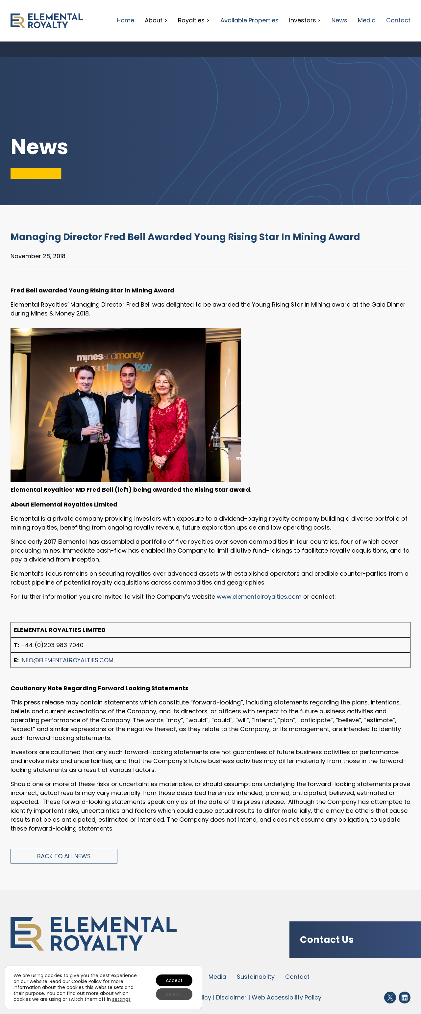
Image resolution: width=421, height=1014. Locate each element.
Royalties (194, 20)
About (156, 20)
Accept (174, 980)
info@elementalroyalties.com (66, 660)
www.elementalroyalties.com (259, 596)
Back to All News (64, 856)
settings (121, 999)
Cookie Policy (86, 981)
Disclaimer (231, 997)
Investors (305, 20)
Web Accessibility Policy (286, 997)
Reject (173, 994)
